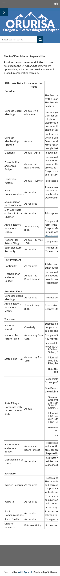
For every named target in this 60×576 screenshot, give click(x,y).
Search (40, 39)
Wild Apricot (25, 571)
